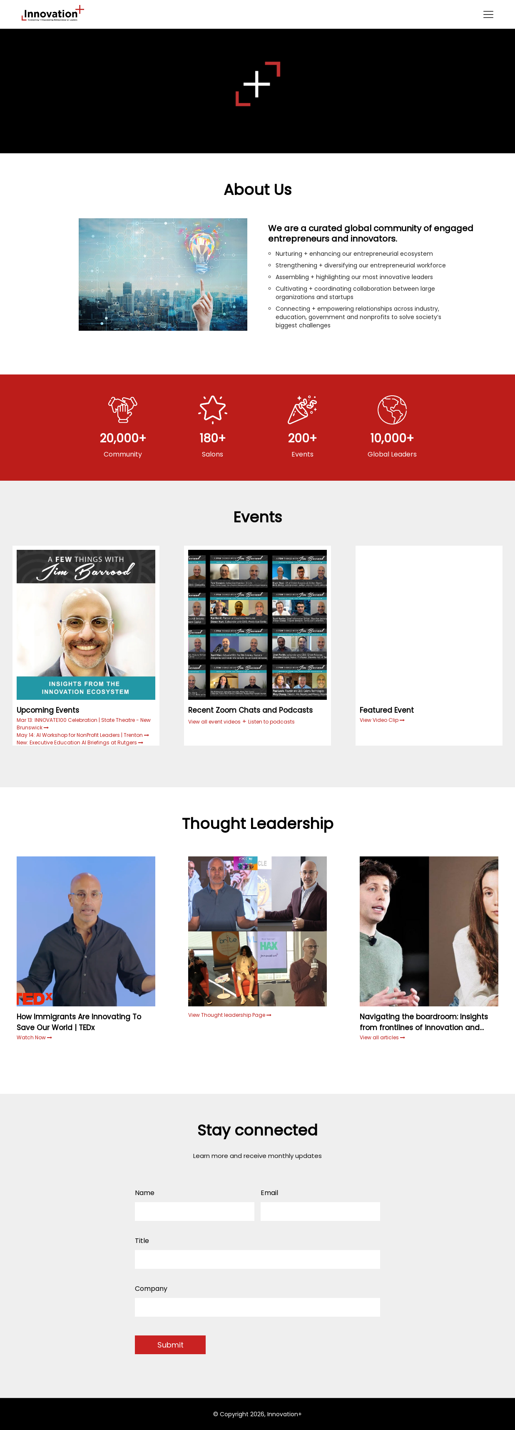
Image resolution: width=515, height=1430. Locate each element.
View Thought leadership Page (229, 1014)
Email (269, 1193)
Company (151, 1288)
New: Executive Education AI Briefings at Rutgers (77, 742)
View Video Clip (380, 720)
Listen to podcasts (271, 721)
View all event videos (214, 721)
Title (142, 1240)
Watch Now (32, 1037)
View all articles (382, 1037)
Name (144, 1193)
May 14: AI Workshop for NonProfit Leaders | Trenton (80, 735)
